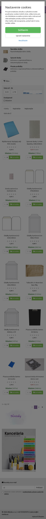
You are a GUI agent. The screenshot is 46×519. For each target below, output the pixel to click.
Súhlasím (23, 30)
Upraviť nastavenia (23, 36)
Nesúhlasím (23, 41)
